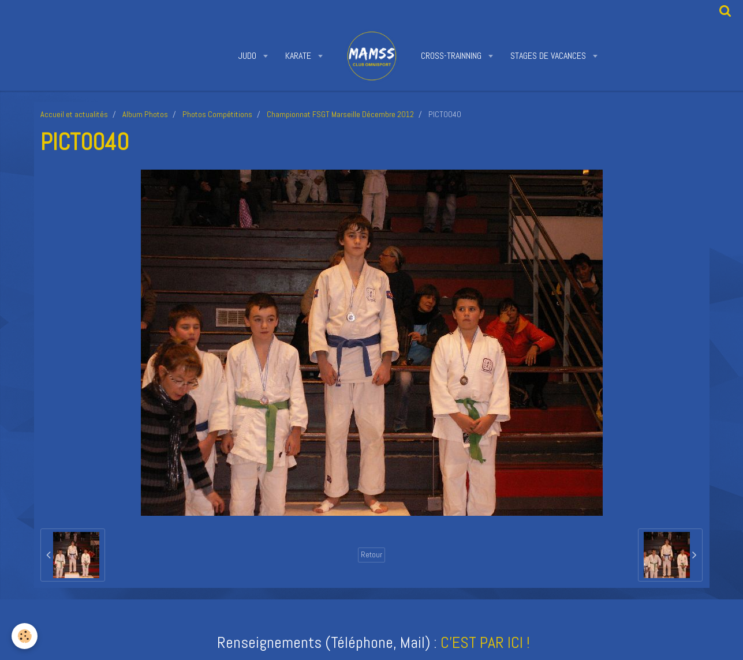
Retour (371, 555)
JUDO (248, 56)
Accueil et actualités (74, 114)
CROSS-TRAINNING (452, 56)
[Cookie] (25, 636)
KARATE (299, 56)
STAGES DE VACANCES (549, 56)
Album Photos (145, 114)
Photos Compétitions (217, 114)
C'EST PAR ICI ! (485, 642)
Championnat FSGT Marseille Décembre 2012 (340, 114)
